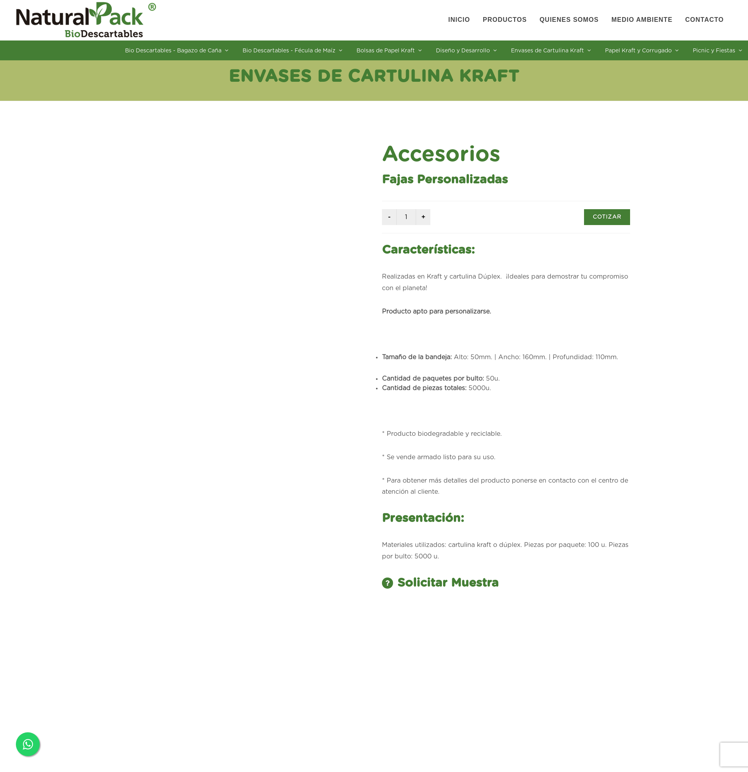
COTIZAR (607, 217)
